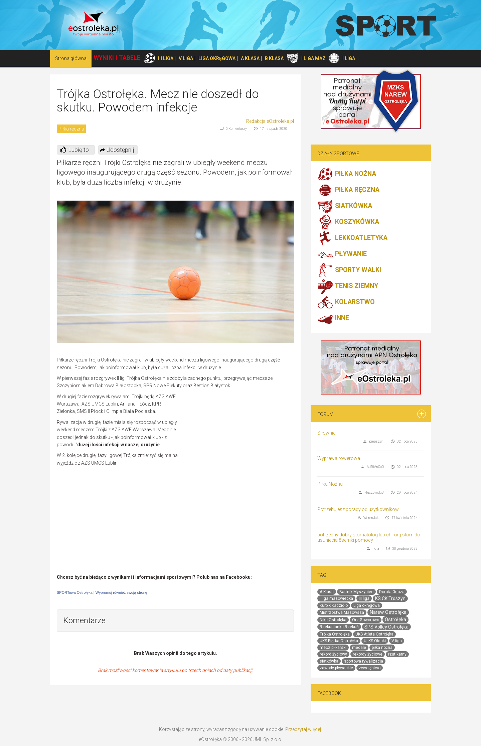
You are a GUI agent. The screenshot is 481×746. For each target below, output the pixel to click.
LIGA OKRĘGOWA (216, 58)
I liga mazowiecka (336, 598)
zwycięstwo (369, 668)
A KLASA (250, 58)
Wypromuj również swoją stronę (121, 592)
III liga (364, 598)
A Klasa (327, 591)
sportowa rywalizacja (363, 661)
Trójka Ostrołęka (335, 634)
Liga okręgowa (366, 605)
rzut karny (397, 654)
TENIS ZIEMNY (347, 286)
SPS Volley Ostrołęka (386, 627)
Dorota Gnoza (392, 591)
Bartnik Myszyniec (356, 591)
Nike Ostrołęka (333, 619)
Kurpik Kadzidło (334, 605)
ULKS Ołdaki (375, 641)
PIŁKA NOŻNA (346, 174)
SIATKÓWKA (344, 206)
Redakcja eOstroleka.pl (270, 121)
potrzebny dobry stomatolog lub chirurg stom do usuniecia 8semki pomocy (368, 537)
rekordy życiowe (367, 654)
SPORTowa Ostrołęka (75, 592)
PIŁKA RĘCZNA (348, 190)
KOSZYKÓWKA (348, 222)
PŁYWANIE (342, 254)
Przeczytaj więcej (303, 729)
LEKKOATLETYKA (352, 238)
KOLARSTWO (346, 302)
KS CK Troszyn (390, 598)
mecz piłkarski (333, 647)
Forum (325, 414)
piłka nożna (382, 647)
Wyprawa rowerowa (338, 458)
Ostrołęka (395, 619)
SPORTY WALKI (349, 270)
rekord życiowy (333, 654)
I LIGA (348, 58)
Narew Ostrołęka (388, 612)
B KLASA (274, 58)
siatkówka (329, 661)
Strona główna (71, 58)
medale (359, 647)
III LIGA (165, 58)
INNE (333, 318)
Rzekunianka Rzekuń (339, 627)
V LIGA (186, 58)
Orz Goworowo (365, 619)
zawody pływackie (336, 668)
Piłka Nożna (330, 484)
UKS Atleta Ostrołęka (374, 634)
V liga (396, 641)
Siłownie (326, 433)
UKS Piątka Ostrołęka (339, 641)
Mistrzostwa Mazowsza (342, 612)
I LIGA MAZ (313, 58)
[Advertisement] (238, 441)
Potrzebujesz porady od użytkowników (358, 509)
